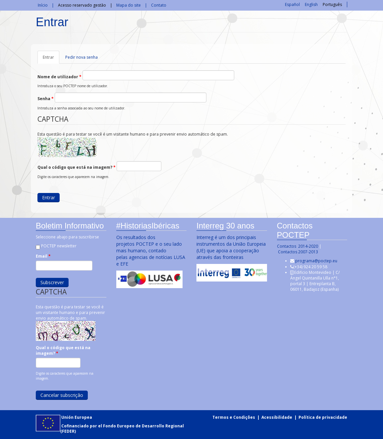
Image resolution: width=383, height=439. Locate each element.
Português (332, 4)
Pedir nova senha (81, 57)
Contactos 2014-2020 (297, 246)
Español (292, 4)
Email (42, 256)
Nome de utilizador (59, 77)
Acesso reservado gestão (82, 5)
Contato (158, 5)
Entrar (51, 59)
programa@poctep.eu (316, 261)
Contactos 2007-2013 (298, 252)
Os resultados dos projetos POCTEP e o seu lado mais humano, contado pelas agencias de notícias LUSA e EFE (150, 250)
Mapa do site (128, 5)
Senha (45, 98)
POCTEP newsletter (58, 246)
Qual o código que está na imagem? (76, 167)
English (311, 4)
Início (43, 5)
